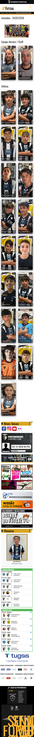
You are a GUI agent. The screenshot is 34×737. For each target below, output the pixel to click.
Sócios (20, 694)
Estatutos (21, 699)
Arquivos (20, 700)
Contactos (21, 691)
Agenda (20, 702)
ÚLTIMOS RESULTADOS (24, 526)
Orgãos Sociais (20, 696)
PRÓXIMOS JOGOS (9, 526)
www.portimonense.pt (23, 13)
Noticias (20, 692)
